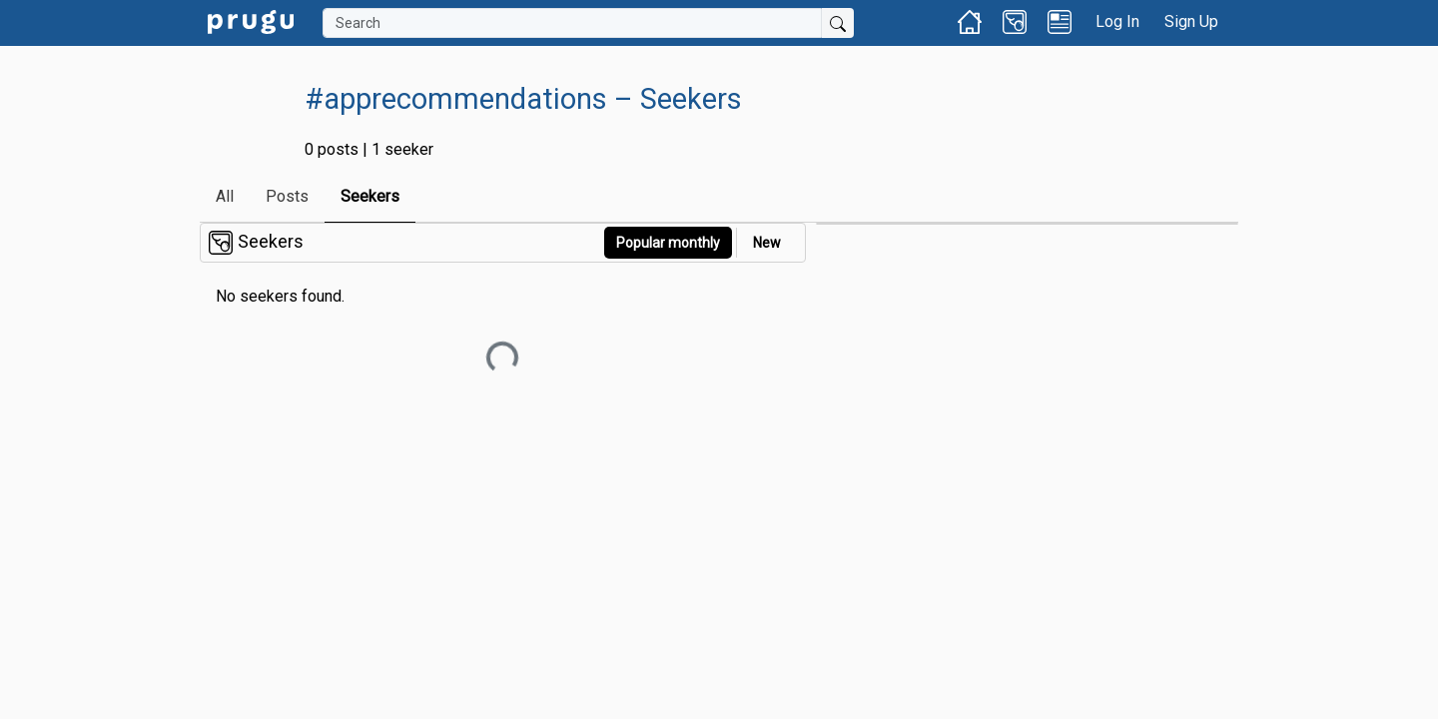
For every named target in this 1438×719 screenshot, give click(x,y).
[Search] (572, 23)
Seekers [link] (370, 196)
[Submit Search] (838, 23)
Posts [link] (287, 196)
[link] (251, 20)
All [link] (225, 196)
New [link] (767, 243)
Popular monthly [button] (668, 243)
